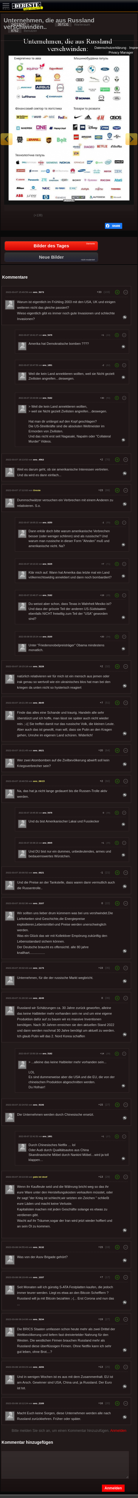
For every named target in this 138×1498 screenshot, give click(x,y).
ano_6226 (47, 564)
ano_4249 (38, 998)
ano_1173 (38, 968)
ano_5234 (38, 1319)
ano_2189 (38, 1403)
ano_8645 (38, 702)
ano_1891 (47, 365)
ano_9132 (38, 1247)
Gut (9, 216)
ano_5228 (38, 666)
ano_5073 (38, 292)
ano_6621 (38, 750)
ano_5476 (47, 335)
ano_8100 (47, 637)
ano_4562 (38, 459)
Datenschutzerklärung (110, 47)
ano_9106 (38, 1104)
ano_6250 (47, 522)
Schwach (24, 216)
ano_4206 (38, 1367)
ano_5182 (47, 398)
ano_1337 (38, 1277)
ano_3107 (38, 903)
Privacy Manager (120, 52)
